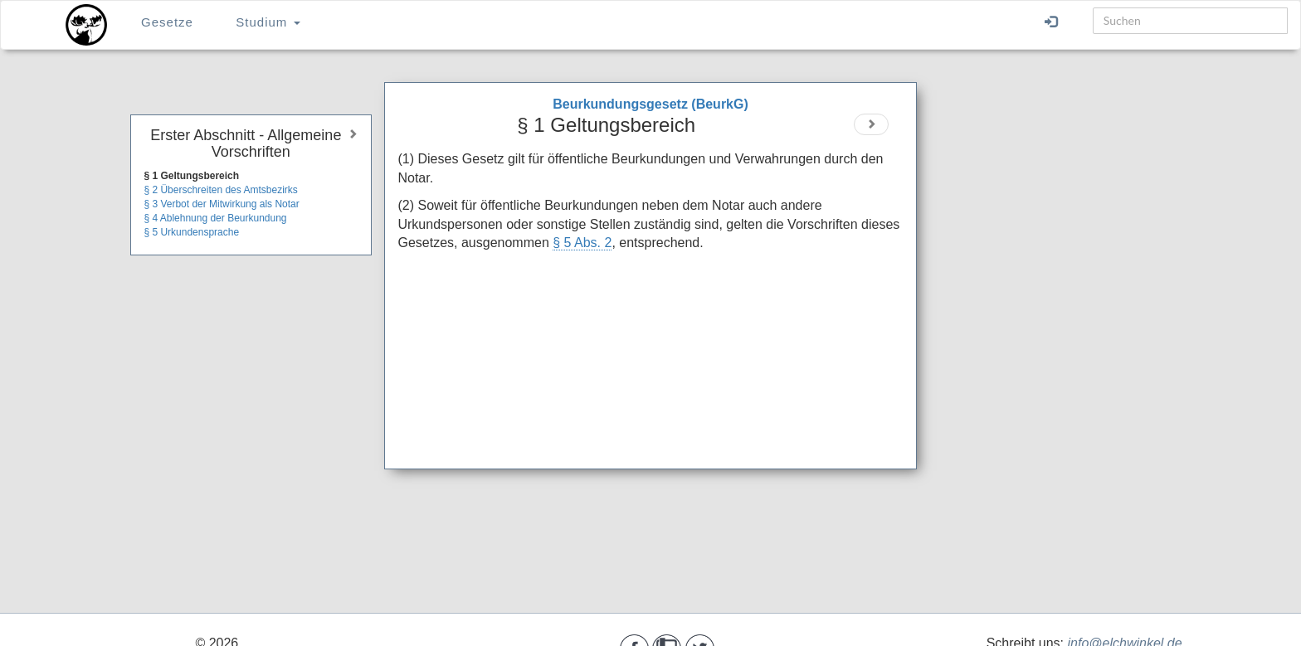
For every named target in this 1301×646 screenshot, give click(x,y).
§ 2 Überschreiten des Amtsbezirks (220, 190)
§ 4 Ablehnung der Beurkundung (215, 218)
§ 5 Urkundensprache (191, 232)
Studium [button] (268, 22)
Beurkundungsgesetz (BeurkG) (650, 104)
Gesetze (167, 22)
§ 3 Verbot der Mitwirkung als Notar (221, 204)
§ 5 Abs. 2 (582, 243)
